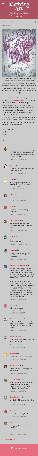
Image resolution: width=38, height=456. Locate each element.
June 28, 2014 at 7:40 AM (18, 330)
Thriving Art (19, 6)
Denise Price (14, 336)
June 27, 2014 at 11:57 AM (18, 260)
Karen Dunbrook (15, 397)
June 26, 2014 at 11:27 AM (18, 159)
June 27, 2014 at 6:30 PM (18, 299)
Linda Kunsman (15, 221)
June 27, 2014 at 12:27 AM (18, 201)
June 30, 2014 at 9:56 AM (18, 434)
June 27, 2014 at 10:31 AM (18, 230)
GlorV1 (12, 165)
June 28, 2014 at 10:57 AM (18, 360)
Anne (11, 305)
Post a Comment (9, 439)
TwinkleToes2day (15, 379)
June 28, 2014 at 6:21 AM (18, 313)
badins (23, 452)
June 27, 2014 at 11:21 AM (18, 244)
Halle (11, 207)
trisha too (13, 423)
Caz (11, 411)
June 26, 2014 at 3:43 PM (18, 189)
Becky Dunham (15, 366)
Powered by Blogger (19, 448)
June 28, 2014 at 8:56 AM (18, 348)
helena (12, 195)
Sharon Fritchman (16, 319)
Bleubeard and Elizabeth (18, 266)
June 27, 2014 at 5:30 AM (18, 215)
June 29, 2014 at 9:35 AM (18, 405)
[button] (35, 22)
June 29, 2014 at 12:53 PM (18, 417)
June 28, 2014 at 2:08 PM (18, 391)
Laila (11, 148)
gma (11, 179)
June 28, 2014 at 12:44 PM (18, 374)
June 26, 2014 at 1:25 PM (18, 173)
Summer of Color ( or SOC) (19, 100)
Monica (12, 250)
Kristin (12, 236)
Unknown (13, 354)
